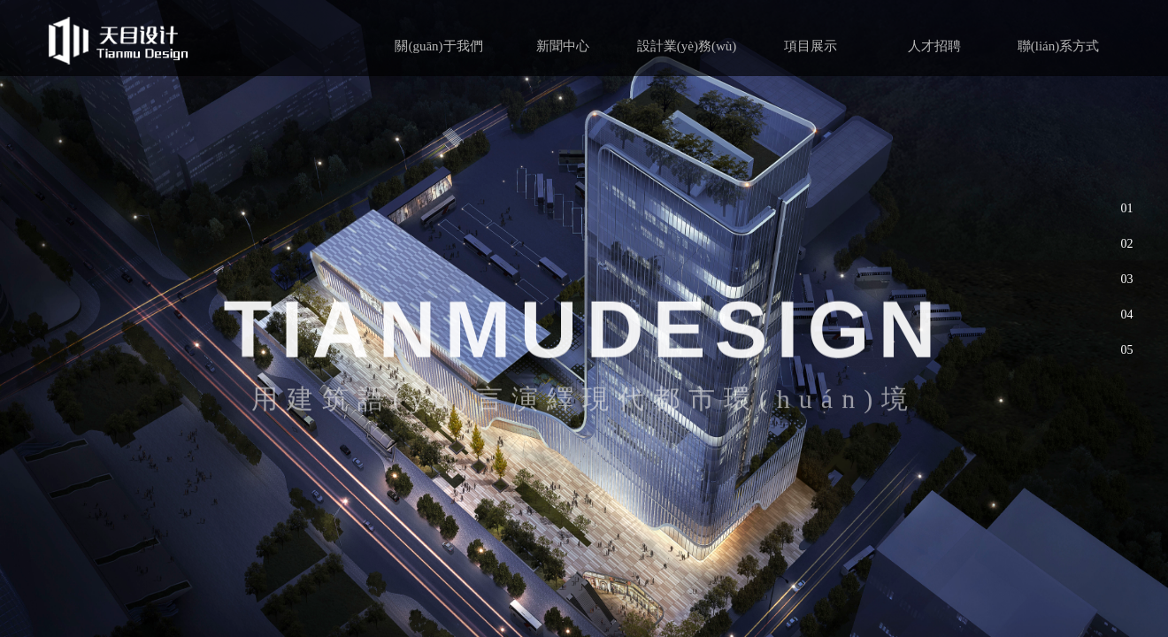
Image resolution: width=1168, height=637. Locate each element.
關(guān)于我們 (438, 46)
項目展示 (810, 46)
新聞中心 (562, 46)
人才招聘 (934, 46)
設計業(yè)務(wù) (686, 46)
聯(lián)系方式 (1058, 46)
